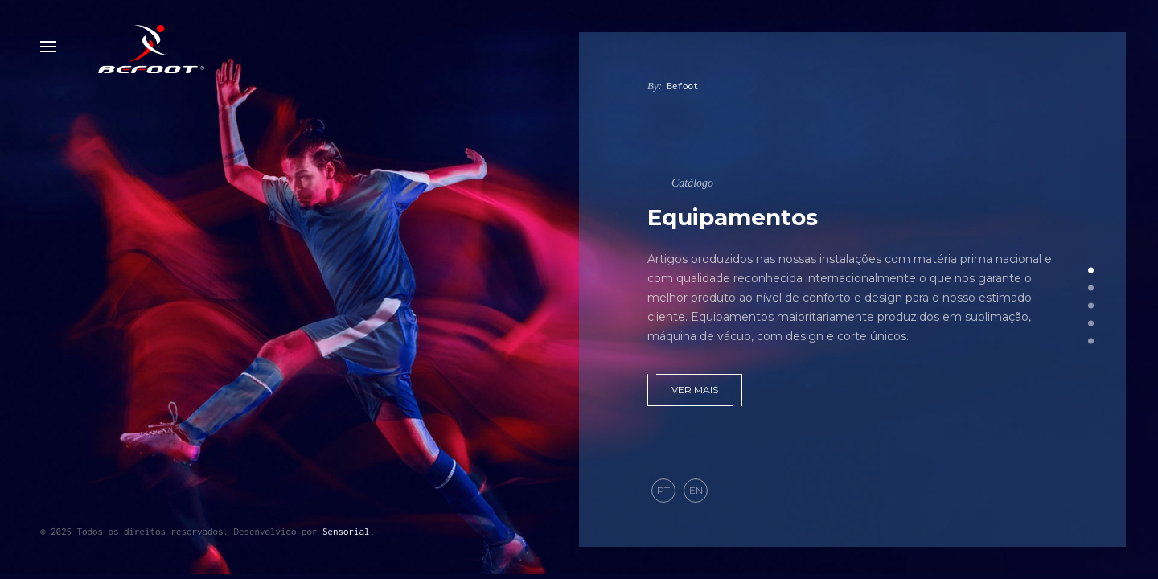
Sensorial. (348, 531)
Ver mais (694, 390)
